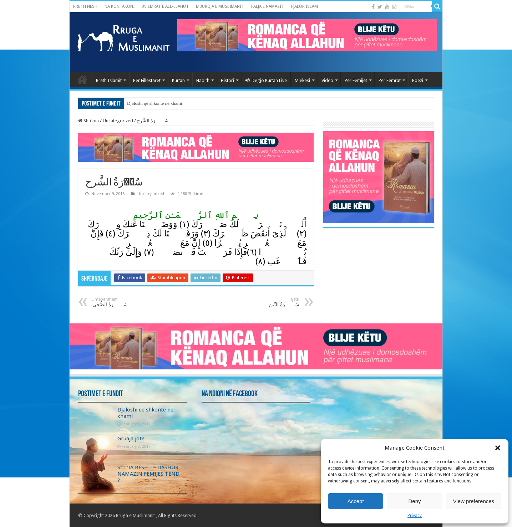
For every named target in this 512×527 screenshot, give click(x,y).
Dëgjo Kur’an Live (266, 80)
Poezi (417, 80)
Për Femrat (390, 80)
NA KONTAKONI (120, 6)
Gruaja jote (131, 438)
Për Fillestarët (147, 80)
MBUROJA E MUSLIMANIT (220, 6)
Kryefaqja (82, 79)
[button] (497, 447)
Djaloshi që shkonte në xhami (154, 103)
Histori (227, 80)
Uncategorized (118, 120)
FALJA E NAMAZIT (267, 6)
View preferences (474, 501)
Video (327, 80)
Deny (414, 501)
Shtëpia (88, 120)
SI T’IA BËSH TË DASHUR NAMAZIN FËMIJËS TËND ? (148, 473)
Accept (356, 501)
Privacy (414, 515)
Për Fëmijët (356, 80)
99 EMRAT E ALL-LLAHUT (165, 6)
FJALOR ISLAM (304, 6)
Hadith (202, 80)
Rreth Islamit (109, 80)
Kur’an (178, 80)
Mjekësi (302, 80)
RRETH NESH (85, 6)
